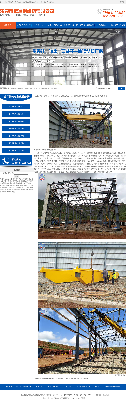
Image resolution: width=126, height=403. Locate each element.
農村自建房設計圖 (23, 187)
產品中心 (39, 25)
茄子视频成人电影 (17, 88)
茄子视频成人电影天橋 (16, 143)
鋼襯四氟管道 (20, 185)
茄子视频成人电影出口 (16, 114)
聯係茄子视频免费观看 (118, 26)
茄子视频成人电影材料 (16, 150)
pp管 (5, 189)
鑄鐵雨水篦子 (25, 181)
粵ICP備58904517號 (71, 395)
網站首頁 (7, 25)
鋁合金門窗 (13, 187)
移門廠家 (13, 192)
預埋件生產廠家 (5, 179)
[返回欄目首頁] (120, 375)
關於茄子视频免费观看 (24, 26)
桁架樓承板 (17, 181)
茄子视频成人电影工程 (32, 88)
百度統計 (106, 395)
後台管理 (98, 395)
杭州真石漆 (29, 185)
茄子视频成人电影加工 (16, 107)
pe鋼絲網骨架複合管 (19, 189)
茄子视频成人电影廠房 (49, 88)
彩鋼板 (9, 189)
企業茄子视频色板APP (55, 26)
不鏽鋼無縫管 (4, 187)
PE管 (8, 192)
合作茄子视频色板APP (71, 26)
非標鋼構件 (15, 179)
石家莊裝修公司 (10, 183)
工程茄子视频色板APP (54, 387)
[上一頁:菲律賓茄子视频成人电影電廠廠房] (48, 378)
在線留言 (102, 25)
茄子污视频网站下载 (86, 26)
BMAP (83, 395)
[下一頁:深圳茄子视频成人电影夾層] (76, 378)
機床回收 (22, 179)
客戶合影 (69, 387)
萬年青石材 (9, 181)
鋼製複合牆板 (11, 185)
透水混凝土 (20, 183)
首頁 (45, 96)
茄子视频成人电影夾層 (16, 136)
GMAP (90, 395)
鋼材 (27, 179)
